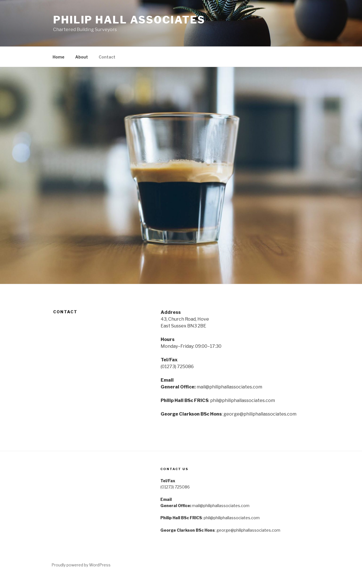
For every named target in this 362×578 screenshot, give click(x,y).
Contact (107, 57)
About (81, 57)
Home (58, 57)
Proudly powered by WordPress (81, 564)
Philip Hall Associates (129, 20)
